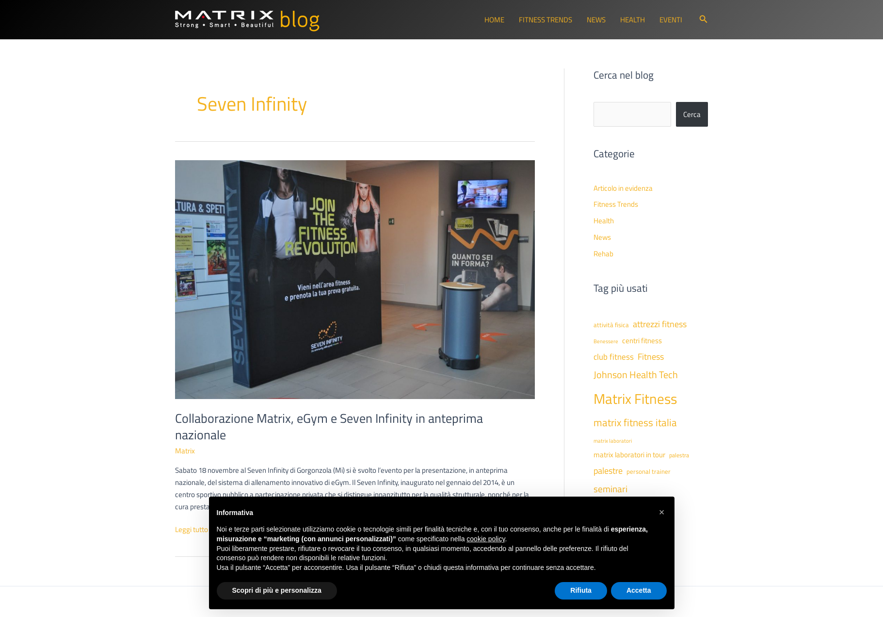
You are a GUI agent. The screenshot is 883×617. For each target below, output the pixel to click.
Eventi (670, 19)
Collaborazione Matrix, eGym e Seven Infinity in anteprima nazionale (329, 426)
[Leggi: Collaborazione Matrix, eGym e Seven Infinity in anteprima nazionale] (355, 278)
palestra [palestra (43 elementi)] (679, 455)
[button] (703, 20)
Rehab (603, 253)
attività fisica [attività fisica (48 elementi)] (611, 325)
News (596, 19)
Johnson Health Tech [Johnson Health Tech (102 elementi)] (636, 374)
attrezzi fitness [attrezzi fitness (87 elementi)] (660, 324)
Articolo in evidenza (623, 188)
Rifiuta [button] (581, 590)
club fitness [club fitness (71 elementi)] (614, 356)
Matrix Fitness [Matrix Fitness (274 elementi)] (635, 398)
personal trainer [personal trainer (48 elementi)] (648, 471)
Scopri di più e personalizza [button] (276, 590)
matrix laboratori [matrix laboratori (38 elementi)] (613, 441)
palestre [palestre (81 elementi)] (608, 470)
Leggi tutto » (194, 530)
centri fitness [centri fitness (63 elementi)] (642, 340)
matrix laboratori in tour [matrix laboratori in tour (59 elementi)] (629, 454)
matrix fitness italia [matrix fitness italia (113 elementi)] (635, 422)
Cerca (692, 114)
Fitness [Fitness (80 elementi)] (651, 356)
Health (632, 19)
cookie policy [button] (485, 539)
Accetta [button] (638, 590)
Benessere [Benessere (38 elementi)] (606, 341)
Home (494, 19)
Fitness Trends (545, 19)
